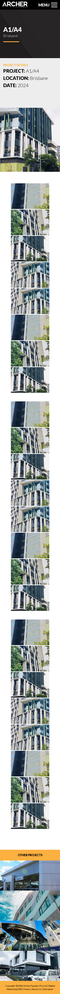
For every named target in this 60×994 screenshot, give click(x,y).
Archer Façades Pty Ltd (35, 985)
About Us (36, 989)
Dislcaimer (48, 989)
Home (27, 989)
